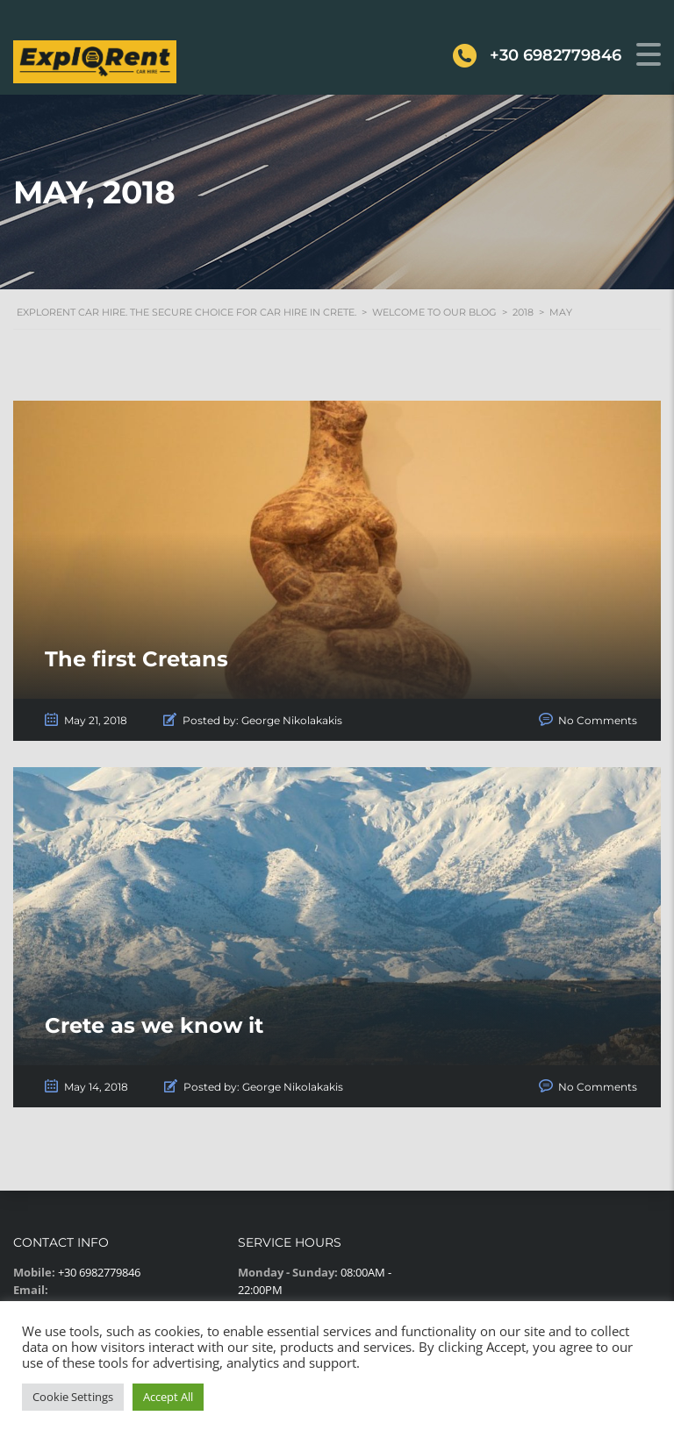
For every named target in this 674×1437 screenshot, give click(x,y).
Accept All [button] (168, 1397)
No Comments (597, 720)
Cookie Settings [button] (72, 1397)
